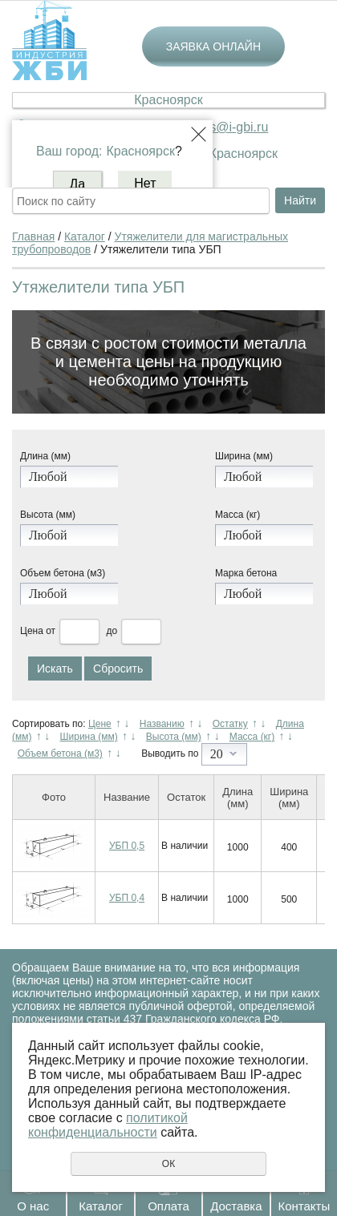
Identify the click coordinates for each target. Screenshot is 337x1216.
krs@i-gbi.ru (233, 127)
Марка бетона (246, 573)
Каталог (101, 1206)
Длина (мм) (45, 456)
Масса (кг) (237, 514)
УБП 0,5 (126, 845)
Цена (31, 630)
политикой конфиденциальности (108, 1125)
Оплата (168, 1206)
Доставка (236, 1206)
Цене (100, 723)
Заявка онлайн (213, 46)
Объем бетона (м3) (62, 573)
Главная (33, 236)
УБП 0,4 (126, 897)
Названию (162, 723)
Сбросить (118, 668)
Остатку (230, 723)
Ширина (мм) (244, 456)
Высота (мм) (47, 514)
